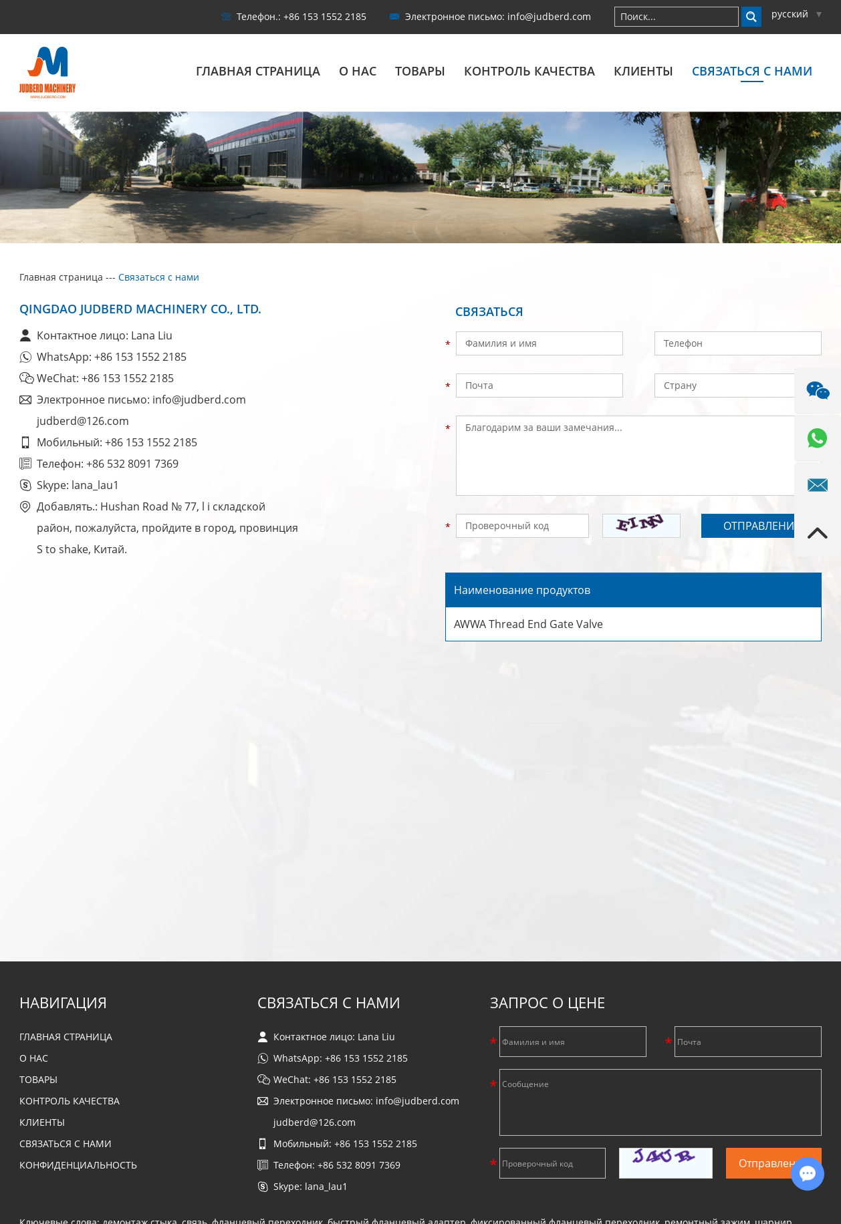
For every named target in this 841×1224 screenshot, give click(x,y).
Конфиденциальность (78, 1164)
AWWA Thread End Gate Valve (528, 623)
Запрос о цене (547, 1001)
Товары (420, 71)
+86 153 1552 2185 (140, 356)
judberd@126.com (83, 420)
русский (796, 13)
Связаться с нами (752, 71)
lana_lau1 (95, 484)
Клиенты (643, 71)
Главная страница (258, 71)
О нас (357, 71)
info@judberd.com (549, 16)
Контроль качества (529, 71)
